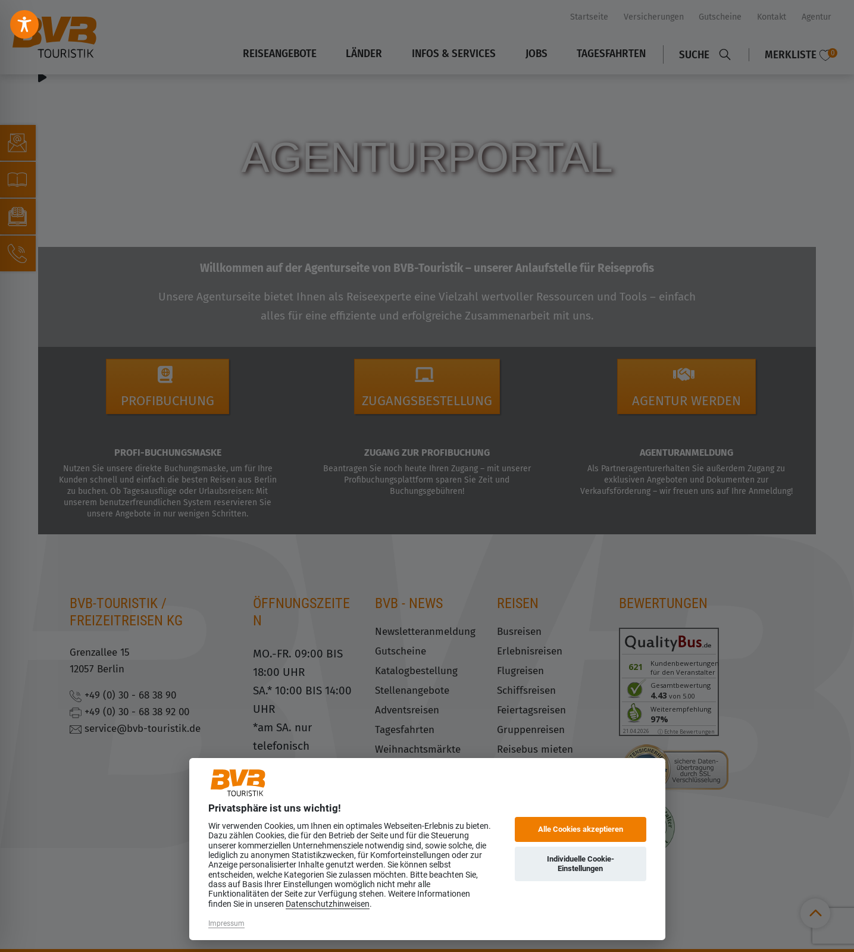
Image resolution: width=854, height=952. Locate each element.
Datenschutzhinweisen (328, 904)
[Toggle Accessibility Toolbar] (24, 24)
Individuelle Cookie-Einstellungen (580, 863)
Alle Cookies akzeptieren (580, 829)
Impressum (226, 923)
